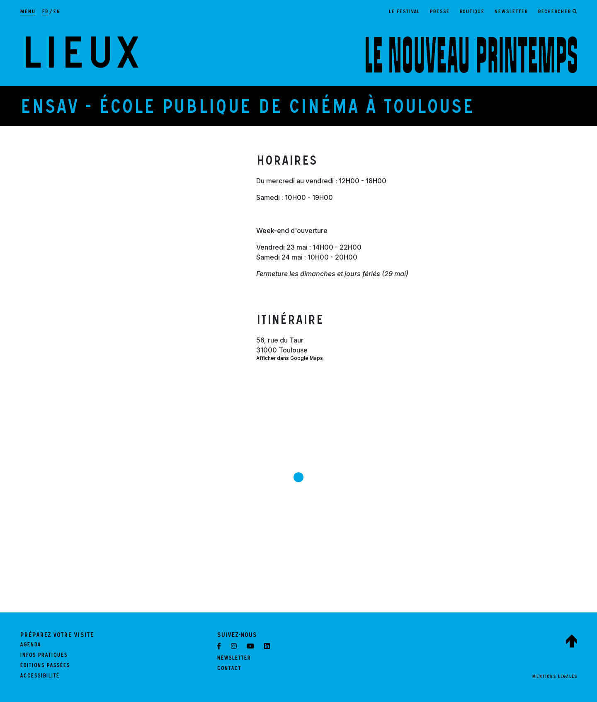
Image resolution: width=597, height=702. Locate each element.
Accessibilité (39, 677)
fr (45, 12)
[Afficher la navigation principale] (27, 12)
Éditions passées (45, 666)
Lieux (80, 59)
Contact (229, 669)
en (56, 12)
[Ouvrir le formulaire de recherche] (557, 12)
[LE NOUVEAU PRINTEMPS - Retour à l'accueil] (471, 54)
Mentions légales (554, 677)
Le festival (404, 12)
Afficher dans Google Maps (289, 358)
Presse (439, 12)
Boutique (471, 12)
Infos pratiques (43, 656)
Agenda (30, 646)
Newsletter (511, 12)
